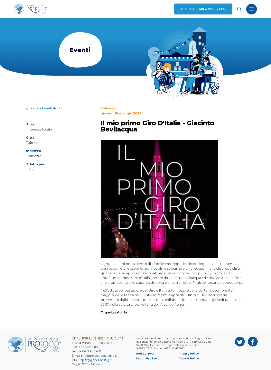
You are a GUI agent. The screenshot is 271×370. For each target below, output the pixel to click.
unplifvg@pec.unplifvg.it (95, 360)
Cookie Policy (189, 358)
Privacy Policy (189, 353)
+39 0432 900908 (88, 351)
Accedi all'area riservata (203, 9)
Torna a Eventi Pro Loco (47, 108)
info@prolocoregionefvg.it (99, 355)
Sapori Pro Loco (148, 358)
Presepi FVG (145, 353)
